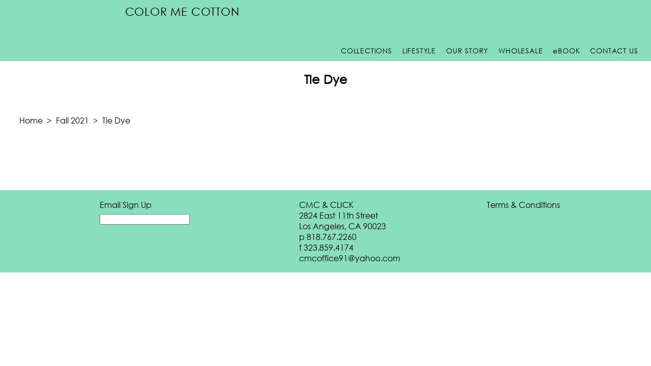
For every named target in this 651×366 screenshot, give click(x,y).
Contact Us (614, 50)
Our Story (467, 50)
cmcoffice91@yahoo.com (349, 258)
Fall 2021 (72, 120)
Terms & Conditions (523, 204)
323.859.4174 (328, 247)
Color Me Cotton (182, 11)
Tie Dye (116, 120)
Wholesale (520, 50)
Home (31, 120)
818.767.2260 (332, 236)
